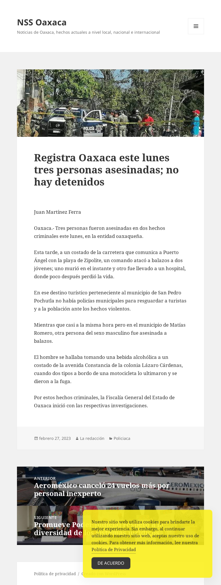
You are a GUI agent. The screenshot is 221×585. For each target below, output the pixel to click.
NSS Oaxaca (42, 22)
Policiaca (122, 438)
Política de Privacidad (114, 551)
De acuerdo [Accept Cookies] (111, 564)
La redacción (92, 438)
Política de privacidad (55, 573)
